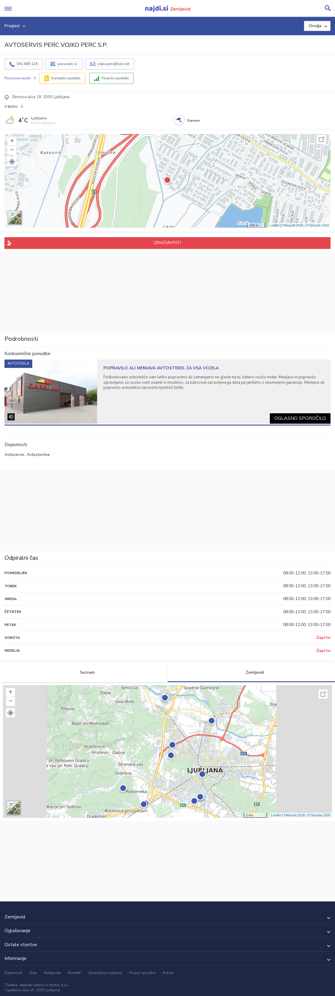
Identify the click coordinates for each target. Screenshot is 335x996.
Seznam (84, 672)
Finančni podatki (115, 78)
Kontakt (74, 972)
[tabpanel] (167, 392)
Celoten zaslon (321, 139)
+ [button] (12, 141)
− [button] (12, 150)
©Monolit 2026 (292, 225)
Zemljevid (251, 672)
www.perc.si (67, 63)
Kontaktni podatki (65, 78)
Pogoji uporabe (142, 972)
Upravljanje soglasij (105, 972)
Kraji (33, 972)
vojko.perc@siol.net (113, 63)
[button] (11, 161)
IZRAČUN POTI (167, 243)
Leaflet (274, 225)
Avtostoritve (38, 454)
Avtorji (168, 972)
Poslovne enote (17, 78)
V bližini (11, 106)
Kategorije (52, 972)
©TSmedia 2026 (317, 225)
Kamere (193, 120)
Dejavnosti (13, 972)
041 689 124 (27, 63)
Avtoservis (14, 454)
